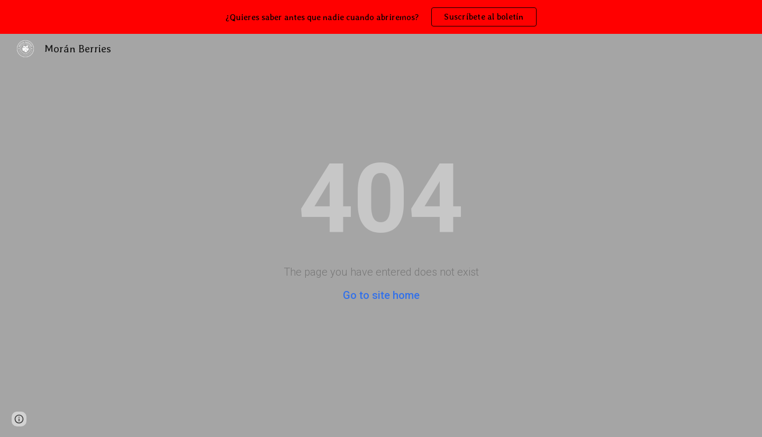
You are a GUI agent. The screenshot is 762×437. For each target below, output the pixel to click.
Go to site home (381, 295)
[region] (381, 17)
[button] (19, 419)
